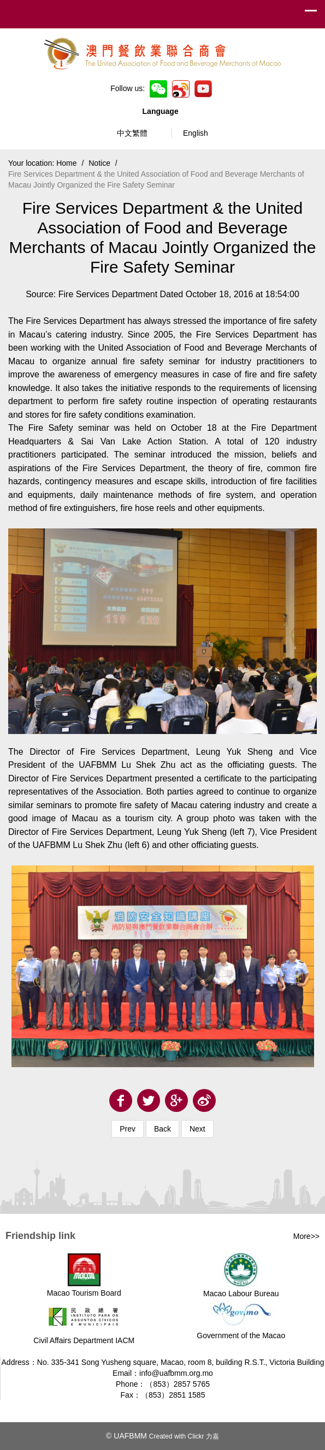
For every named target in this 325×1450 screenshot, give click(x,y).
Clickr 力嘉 (203, 1436)
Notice (99, 163)
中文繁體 (132, 133)
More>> (306, 1236)
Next (197, 1128)
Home (66, 163)
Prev (127, 1128)
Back (162, 1128)
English (195, 133)
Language (163, 111)
